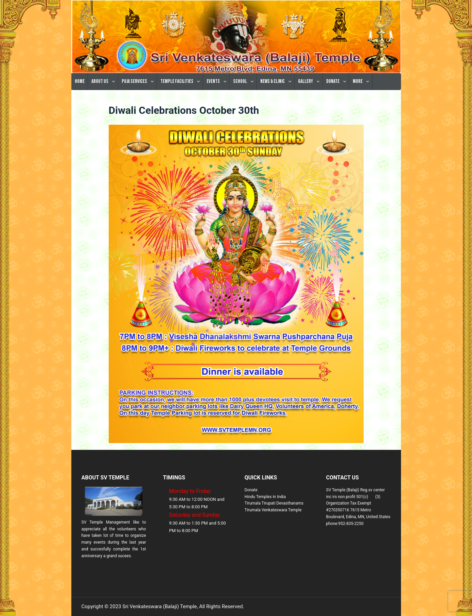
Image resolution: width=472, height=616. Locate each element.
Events (218, 81)
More (362, 81)
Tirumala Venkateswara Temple (273, 510)
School (244, 81)
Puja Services (139, 81)
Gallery (310, 81)
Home (80, 81)
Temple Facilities (181, 81)
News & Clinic (277, 81)
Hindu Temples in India (265, 496)
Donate (337, 81)
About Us (104, 81)
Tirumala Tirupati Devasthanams (274, 503)
